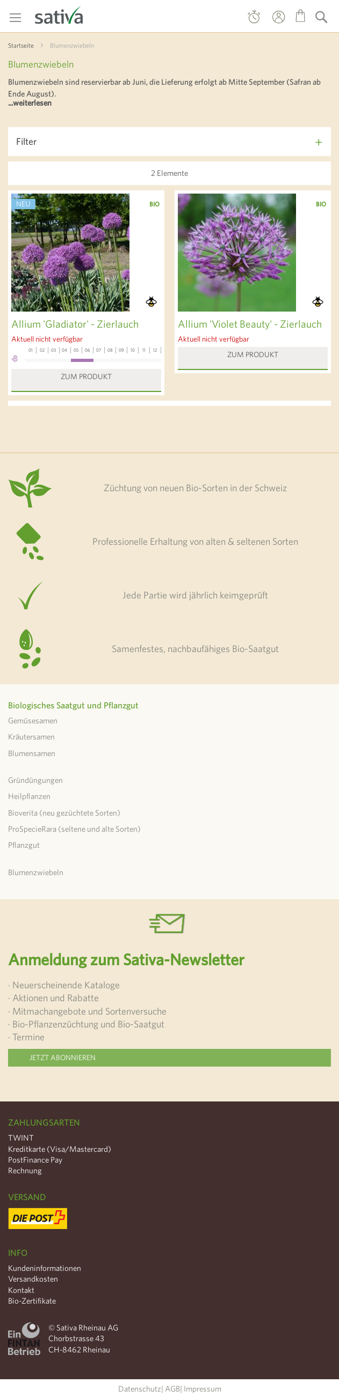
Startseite (21, 45)
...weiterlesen (30, 102)
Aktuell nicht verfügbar (47, 339)
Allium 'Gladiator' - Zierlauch (75, 323)
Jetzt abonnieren (63, 1057)
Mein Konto (268, 24)
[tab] (169, 141)
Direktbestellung (254, 19)
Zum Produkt (86, 376)
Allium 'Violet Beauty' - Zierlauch (250, 323)
